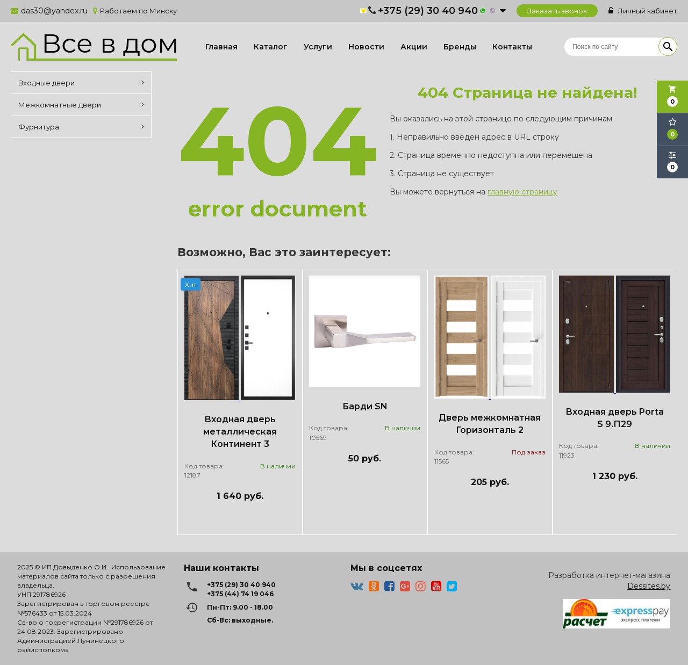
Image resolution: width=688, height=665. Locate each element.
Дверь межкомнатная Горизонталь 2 (490, 424)
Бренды (459, 47)
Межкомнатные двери (81, 104)
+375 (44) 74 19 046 (240, 594)
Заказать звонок (557, 10)
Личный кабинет (642, 10)
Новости (366, 47)
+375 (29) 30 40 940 (428, 11)
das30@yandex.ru (54, 11)
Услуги (318, 47)
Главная (221, 47)
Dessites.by (648, 586)
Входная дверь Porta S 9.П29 (614, 418)
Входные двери (81, 82)
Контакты (512, 47)
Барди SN (365, 406)
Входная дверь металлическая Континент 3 (240, 431)
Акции (413, 47)
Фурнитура (81, 126)
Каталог (271, 47)
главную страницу (522, 192)
